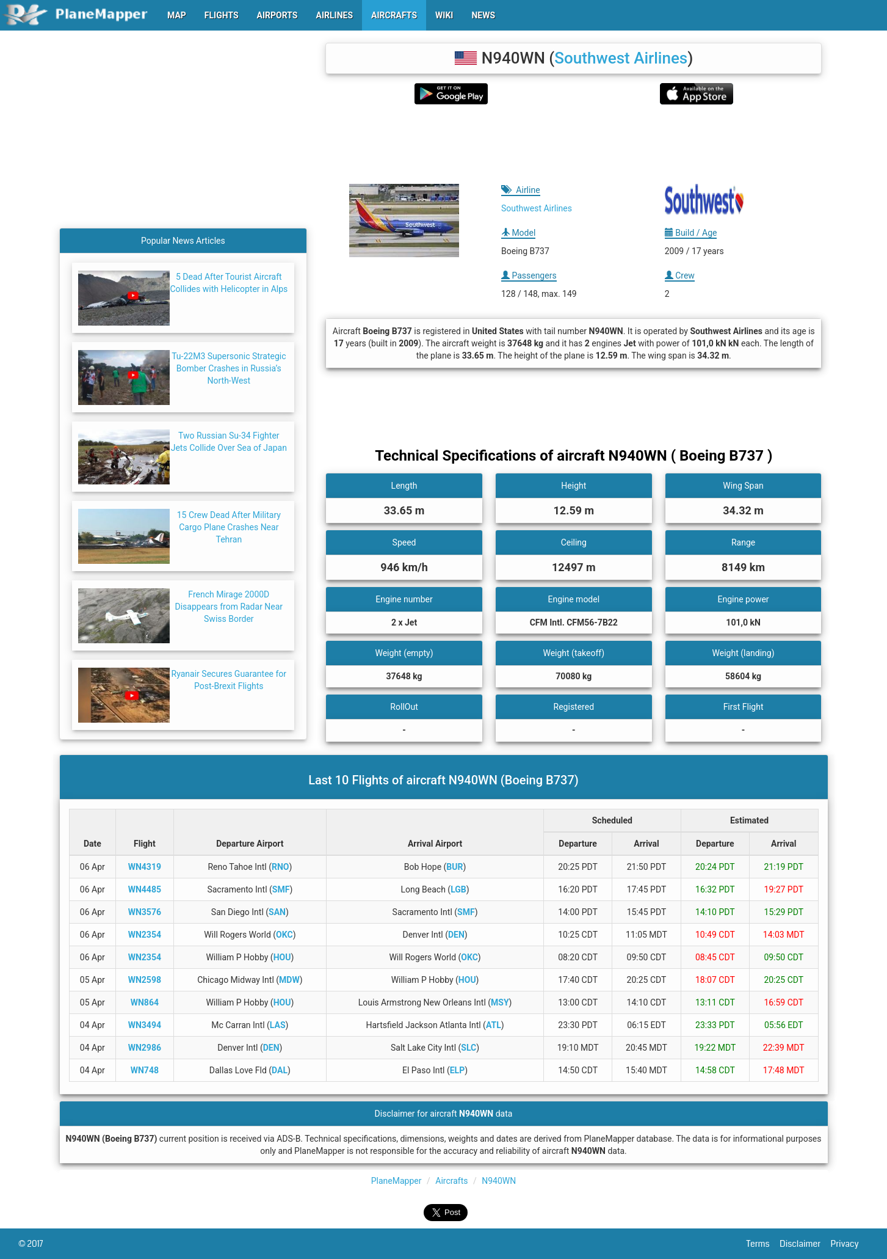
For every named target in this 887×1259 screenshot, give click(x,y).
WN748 (145, 1070)
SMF (281, 889)
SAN (277, 912)
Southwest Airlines (620, 58)
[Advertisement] (573, 144)
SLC (468, 1048)
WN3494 (144, 1025)
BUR (454, 867)
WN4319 (144, 867)
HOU (282, 957)
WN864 (145, 1002)
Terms (763, 1244)
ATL (493, 1025)
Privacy (850, 1244)
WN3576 (144, 912)
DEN (456, 935)
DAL (280, 1070)
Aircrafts (451, 1181)
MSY (500, 1002)
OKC (284, 935)
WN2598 (144, 980)
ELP (457, 1070)
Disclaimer (805, 1244)
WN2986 (144, 1048)
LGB (458, 889)
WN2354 (144, 935)
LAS (278, 1025)
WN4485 (144, 889)
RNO (280, 867)
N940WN (499, 1181)
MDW (289, 980)
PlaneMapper (396, 1181)
